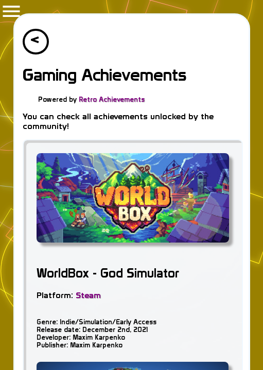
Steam (88, 295)
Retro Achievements (112, 99)
